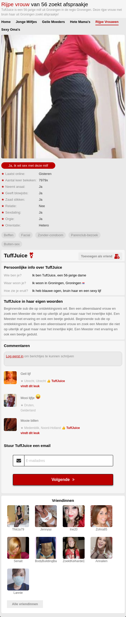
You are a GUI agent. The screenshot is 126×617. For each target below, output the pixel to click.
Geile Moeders (53, 22)
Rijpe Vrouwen (107, 22)
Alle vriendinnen (25, 604)
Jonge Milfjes (26, 22)
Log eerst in (14, 356)
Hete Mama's (80, 22)
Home (6, 22)
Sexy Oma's (10, 29)
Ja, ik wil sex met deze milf (28, 165)
